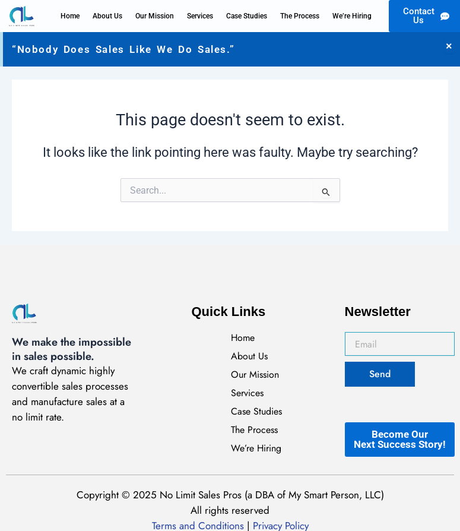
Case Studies (246, 16)
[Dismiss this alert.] (449, 45)
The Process (299, 16)
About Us (107, 16)
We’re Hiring (352, 16)
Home (70, 16)
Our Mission (154, 16)
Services (200, 16)
